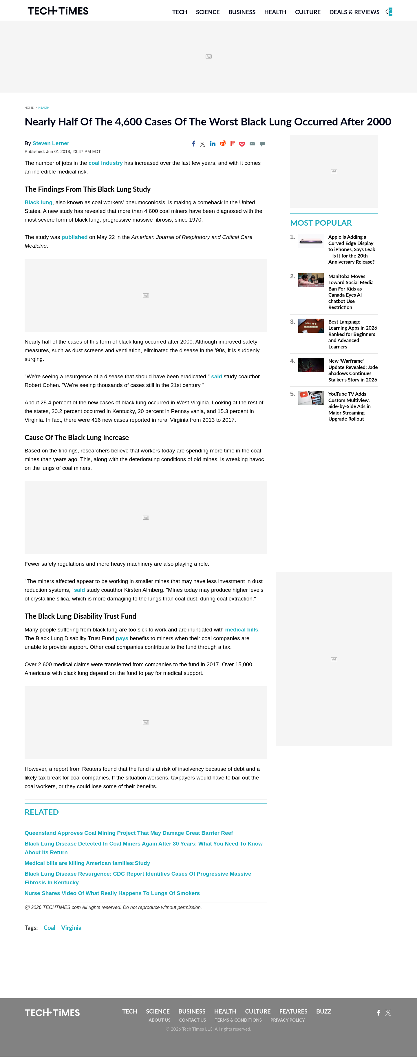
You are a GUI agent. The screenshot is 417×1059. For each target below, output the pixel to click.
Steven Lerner (50, 146)
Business (242, 13)
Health (275, 13)
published (75, 240)
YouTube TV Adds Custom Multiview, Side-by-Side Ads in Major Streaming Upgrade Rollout (349, 408)
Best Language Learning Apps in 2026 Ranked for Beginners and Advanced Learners (352, 336)
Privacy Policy (287, 1022)
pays (122, 641)
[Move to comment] (262, 146)
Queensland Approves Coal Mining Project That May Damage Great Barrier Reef (129, 835)
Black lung (38, 205)
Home (29, 110)
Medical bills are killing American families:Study (87, 866)
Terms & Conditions (238, 1022)
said (216, 379)
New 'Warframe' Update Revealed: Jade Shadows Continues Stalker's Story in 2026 (353, 372)
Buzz (323, 1013)
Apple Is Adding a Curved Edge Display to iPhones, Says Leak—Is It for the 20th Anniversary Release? (351, 251)
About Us (160, 1022)
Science (208, 13)
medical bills (241, 632)
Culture (308, 13)
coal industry (106, 165)
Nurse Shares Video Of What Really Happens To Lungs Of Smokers (112, 896)
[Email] (252, 146)
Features (293, 1013)
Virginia (71, 930)
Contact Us (192, 1022)
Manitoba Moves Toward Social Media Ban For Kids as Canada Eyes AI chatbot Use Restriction (351, 294)
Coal (50, 930)
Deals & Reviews (354, 13)
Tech (179, 13)
